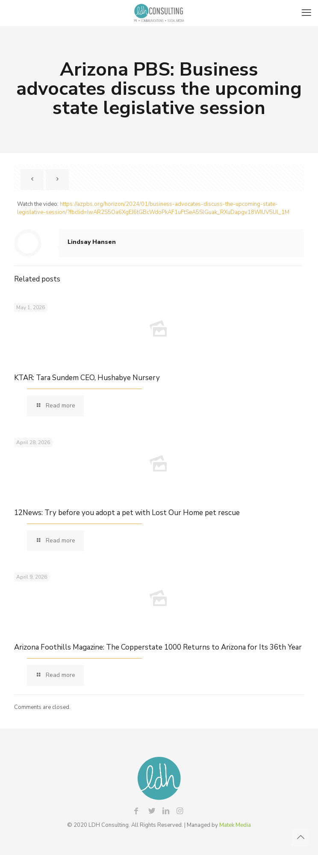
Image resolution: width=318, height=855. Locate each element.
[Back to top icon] (300, 837)
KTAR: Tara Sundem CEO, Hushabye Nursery (87, 378)
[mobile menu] (306, 13)
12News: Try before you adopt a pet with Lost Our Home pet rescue (127, 513)
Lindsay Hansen (92, 242)
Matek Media (235, 825)
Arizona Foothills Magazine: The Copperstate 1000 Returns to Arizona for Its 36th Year (158, 647)
